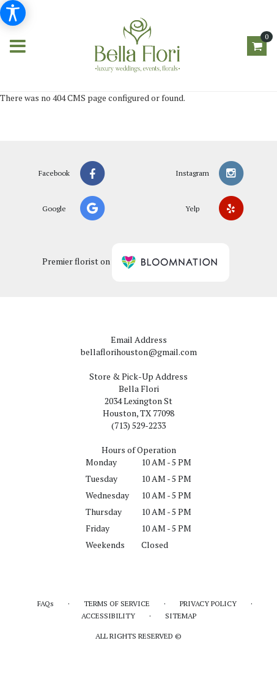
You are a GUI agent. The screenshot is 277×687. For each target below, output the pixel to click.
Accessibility (108, 615)
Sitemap (180, 615)
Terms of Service (117, 603)
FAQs (45, 603)
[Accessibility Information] (13, 13)
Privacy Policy (208, 603)
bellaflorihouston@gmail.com (139, 352)
